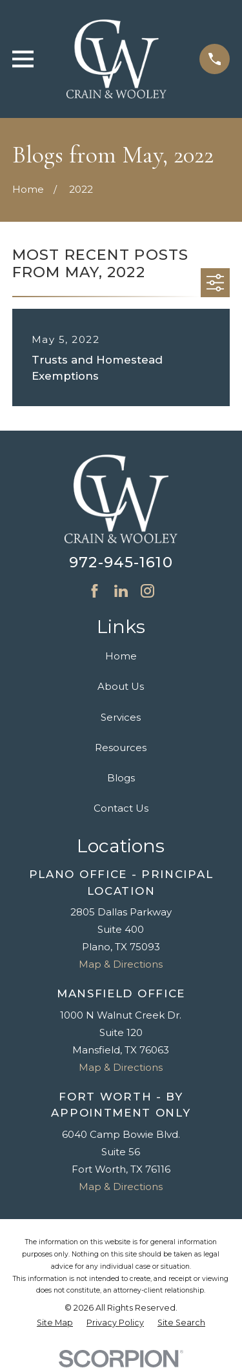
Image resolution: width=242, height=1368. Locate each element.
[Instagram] (147, 591)
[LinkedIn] (121, 591)
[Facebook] (94, 591)
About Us (120, 686)
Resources (120, 747)
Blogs (121, 778)
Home (121, 656)
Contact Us (121, 808)
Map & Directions (121, 964)
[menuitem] (55, 1323)
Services (121, 717)
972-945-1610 (121, 562)
